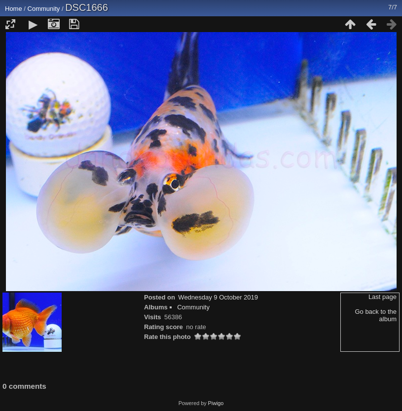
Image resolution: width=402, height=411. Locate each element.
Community (44, 8)
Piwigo (216, 403)
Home (13, 8)
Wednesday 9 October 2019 (218, 297)
